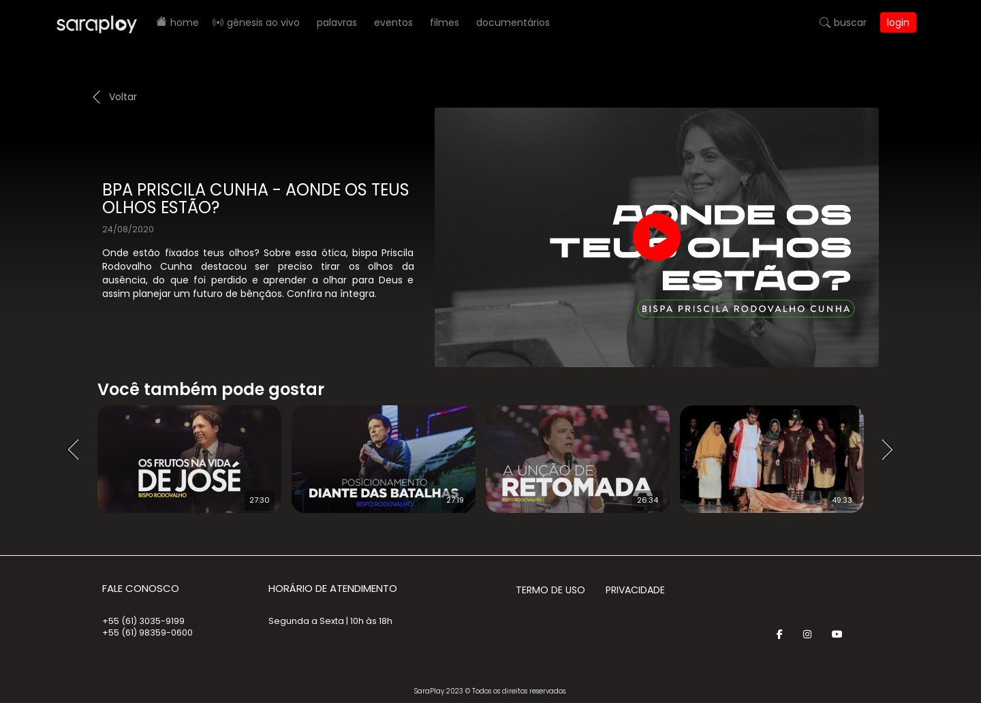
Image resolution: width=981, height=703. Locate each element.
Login (898, 22)
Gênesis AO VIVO (263, 22)
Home (184, 22)
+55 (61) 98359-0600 (147, 632)
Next (892, 450)
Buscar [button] (850, 22)
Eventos (393, 22)
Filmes (444, 22)
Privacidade (635, 590)
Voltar (123, 97)
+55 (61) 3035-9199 (143, 621)
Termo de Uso (550, 590)
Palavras (337, 22)
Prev (77, 450)
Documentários (513, 22)
